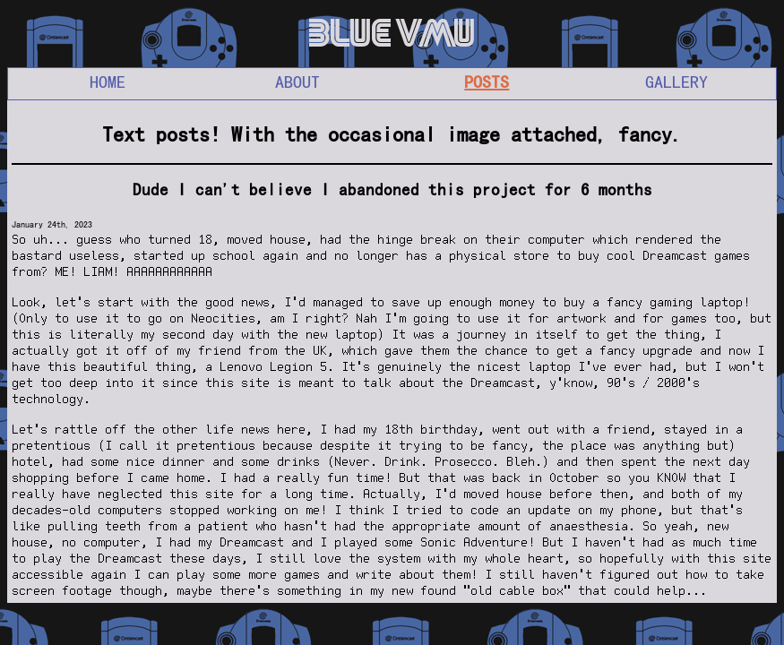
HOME (107, 81)
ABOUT (297, 81)
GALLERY (676, 81)
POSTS (486, 81)
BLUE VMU (392, 33)
